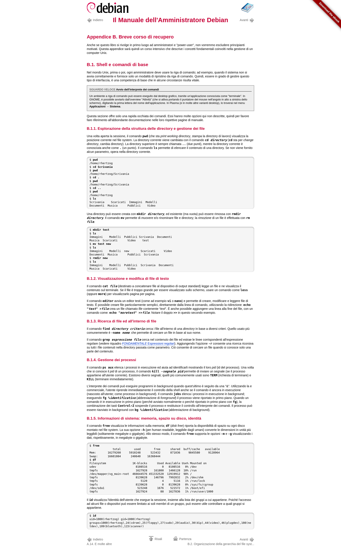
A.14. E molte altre (99, 541)
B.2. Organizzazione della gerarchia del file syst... (220, 541)
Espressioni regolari (148, 343)
